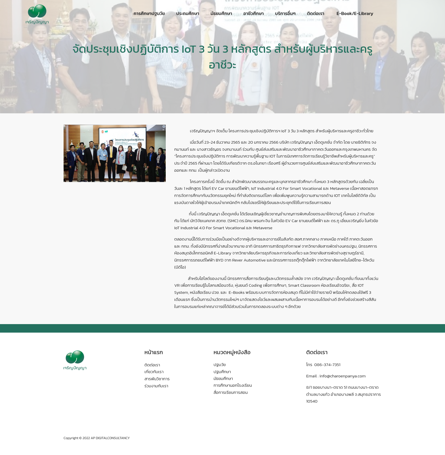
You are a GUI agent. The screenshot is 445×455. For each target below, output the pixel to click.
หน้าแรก (153, 352)
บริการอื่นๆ (285, 13)
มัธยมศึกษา (221, 13)
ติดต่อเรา (315, 13)
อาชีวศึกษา (254, 13)
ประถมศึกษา (187, 13)
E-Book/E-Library (354, 13)
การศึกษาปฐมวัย (149, 13)
